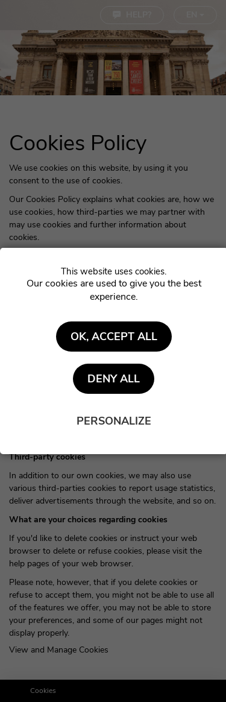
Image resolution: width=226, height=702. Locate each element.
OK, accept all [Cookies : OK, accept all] (114, 336)
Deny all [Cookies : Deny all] (113, 379)
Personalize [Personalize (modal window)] (114, 421)
